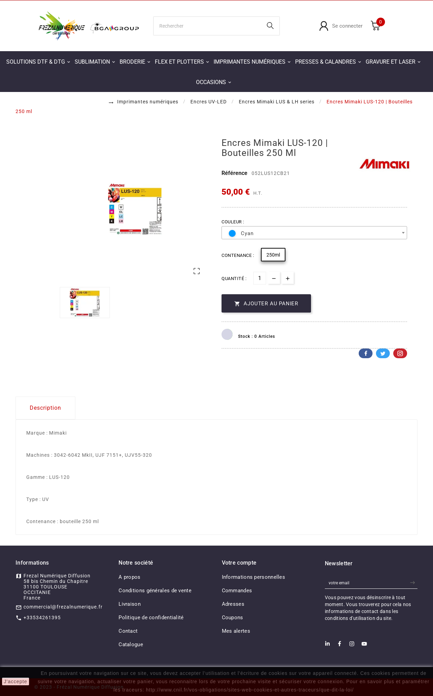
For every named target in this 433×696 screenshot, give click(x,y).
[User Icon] (341, 26)
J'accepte (15, 681)
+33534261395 (42, 617)
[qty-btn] (288, 278)
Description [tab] (45, 408)
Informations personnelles (253, 577)
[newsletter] (413, 583)
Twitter (383, 353)
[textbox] (311, 233)
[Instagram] (352, 646)
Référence (235, 173)
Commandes (237, 590)
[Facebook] (339, 645)
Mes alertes (236, 631)
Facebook (366, 353)
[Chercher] (208, 26)
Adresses (233, 604)
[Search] (270, 25)
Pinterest (400, 353)
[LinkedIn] (327, 645)
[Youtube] (364, 646)
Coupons (232, 617)
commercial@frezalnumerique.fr (63, 607)
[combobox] (314, 232)
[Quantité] (259, 278)
